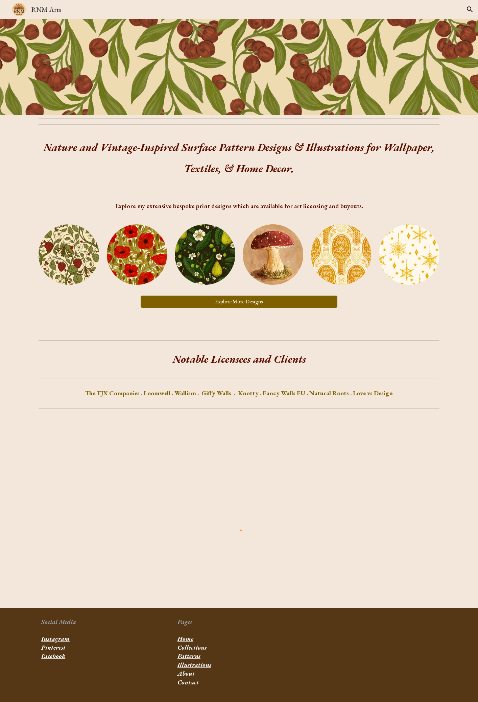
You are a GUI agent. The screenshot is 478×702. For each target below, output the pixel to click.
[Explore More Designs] (239, 301)
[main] (239, 159)
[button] (470, 9)
